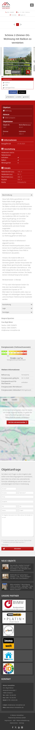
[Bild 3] (6, 76)
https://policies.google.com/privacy (17, 417)
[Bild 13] (25, 76)
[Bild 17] (33, 76)
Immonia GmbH (21, 718)
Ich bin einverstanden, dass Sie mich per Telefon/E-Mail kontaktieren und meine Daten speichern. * (16, 541)
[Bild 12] (23, 76)
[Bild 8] (16, 76)
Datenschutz (14, 723)
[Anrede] (8, 488)
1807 (4, 127)
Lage (4, 308)
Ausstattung (6, 304)
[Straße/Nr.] (17, 501)
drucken (26, 97)
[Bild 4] (8, 76)
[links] (14, 24)
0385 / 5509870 (10, 12)
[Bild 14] (27, 76)
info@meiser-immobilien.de (10, 330)
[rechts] (20, 24)
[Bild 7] (14, 76)
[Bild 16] (31, 76)
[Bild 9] (17, 76)
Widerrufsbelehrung (23, 720)
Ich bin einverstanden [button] (16, 422)
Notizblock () (10, 97)
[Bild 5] (10, 76)
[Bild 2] (4, 76)
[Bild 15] (29, 76)
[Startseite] (6, 5)
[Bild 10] (19, 76)
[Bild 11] (21, 76)
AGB (14, 720)
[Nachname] (26, 492)
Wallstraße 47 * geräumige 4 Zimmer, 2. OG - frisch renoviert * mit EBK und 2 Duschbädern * (20, 576)
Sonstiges (5, 312)
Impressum (8, 720)
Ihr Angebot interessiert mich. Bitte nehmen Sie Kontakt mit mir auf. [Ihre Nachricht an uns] (17, 525)
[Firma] (17, 496)
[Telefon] (8, 510)
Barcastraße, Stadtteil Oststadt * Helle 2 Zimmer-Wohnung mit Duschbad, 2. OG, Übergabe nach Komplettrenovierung (20, 567)
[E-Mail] (26, 510)
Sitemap (21, 723)
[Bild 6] (12, 76)
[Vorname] (8, 492)
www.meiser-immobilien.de (15, 707)
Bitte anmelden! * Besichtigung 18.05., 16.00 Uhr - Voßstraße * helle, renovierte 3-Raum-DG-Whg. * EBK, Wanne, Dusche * (21, 587)
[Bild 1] (2, 76)
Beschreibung (7, 195)
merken (18, 97)
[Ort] (26, 506)
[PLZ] (8, 506)
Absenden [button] (17, 549)
